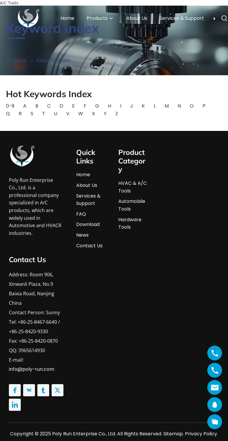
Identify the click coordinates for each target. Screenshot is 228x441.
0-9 (10, 105)
